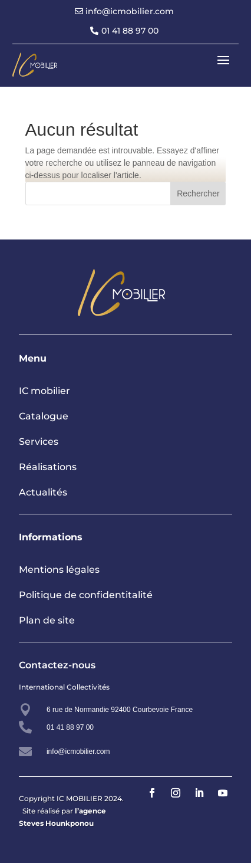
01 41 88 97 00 (129, 30)
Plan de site (47, 620)
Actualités (43, 492)
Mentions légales (59, 569)
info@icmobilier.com (129, 11)
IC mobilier (44, 390)
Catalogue (43, 416)
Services (38, 441)
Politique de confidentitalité (86, 595)
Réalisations (48, 466)
